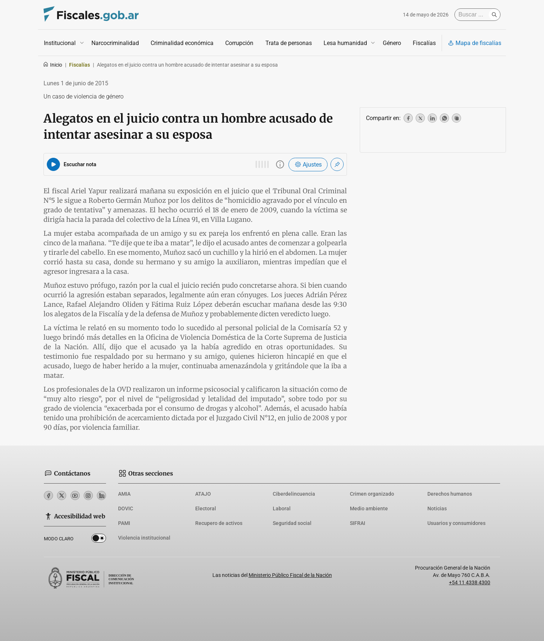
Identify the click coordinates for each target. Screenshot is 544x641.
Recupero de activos (218, 523)
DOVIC (125, 508)
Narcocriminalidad (115, 43)
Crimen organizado (372, 494)
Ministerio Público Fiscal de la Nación (290, 575)
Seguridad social (292, 523)
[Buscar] (473, 14)
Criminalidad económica (182, 43)
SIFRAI (357, 523)
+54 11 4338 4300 (469, 582)
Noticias (437, 508)
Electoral (205, 508)
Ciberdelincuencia (294, 494)
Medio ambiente (369, 508)
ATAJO (203, 494)
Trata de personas (288, 43)
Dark (99, 540)
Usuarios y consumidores (456, 523)
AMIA (124, 494)
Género (392, 43)
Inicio (52, 65)
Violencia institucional (144, 538)
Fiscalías (424, 43)
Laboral (282, 508)
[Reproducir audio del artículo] (53, 164)
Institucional (60, 43)
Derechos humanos (449, 494)
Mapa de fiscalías (474, 43)
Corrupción (239, 43)
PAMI (124, 523)
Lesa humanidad (345, 43)
